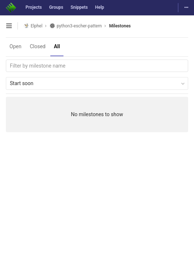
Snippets (79, 7)
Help (99, 7)
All (57, 46)
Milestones (120, 25)
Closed (38, 46)
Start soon (97, 83)
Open (15, 46)
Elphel (33, 25)
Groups (56, 7)
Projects (34, 7)
